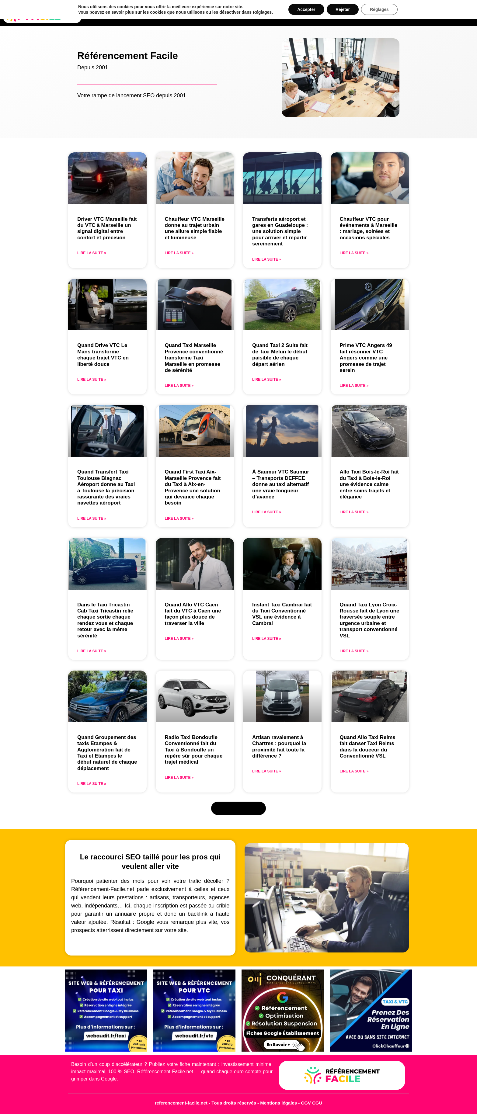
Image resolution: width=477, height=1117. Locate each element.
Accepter (306, 9)
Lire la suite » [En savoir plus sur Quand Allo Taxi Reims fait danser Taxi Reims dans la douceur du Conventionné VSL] (354, 771)
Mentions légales (279, 1102)
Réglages (261, 12)
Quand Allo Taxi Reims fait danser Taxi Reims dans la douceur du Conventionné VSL (367, 746)
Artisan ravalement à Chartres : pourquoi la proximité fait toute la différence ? (279, 746)
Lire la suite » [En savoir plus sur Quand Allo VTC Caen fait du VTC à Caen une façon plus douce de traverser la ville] (179, 639)
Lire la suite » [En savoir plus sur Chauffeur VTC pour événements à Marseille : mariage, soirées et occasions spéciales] (354, 253)
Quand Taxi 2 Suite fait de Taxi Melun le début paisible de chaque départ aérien (280, 354)
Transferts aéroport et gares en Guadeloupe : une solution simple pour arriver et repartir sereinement (280, 231)
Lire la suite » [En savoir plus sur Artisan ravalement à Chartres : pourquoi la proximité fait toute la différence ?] (266, 771)
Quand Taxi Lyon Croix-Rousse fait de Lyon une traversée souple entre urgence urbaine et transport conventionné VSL (369, 620)
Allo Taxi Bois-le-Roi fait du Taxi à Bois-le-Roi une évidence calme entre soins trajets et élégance (369, 484)
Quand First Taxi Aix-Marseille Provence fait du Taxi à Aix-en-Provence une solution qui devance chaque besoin (193, 487)
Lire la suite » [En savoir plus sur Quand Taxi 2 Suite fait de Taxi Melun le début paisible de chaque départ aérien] (266, 379)
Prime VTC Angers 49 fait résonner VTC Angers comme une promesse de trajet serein (366, 357)
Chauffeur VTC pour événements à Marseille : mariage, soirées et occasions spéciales (369, 228)
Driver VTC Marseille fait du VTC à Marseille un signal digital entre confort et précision (107, 228)
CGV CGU (311, 1102)
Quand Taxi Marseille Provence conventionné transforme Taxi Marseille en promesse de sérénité (194, 357)
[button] (238, 808)
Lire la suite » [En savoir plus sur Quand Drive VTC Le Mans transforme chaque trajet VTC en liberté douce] (91, 379)
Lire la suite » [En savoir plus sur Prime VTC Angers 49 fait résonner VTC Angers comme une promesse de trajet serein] (354, 385)
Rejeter (343, 9)
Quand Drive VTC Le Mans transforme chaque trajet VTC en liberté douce (103, 354)
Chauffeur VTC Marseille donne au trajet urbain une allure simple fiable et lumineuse (195, 228)
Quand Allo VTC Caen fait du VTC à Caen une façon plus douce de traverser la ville (193, 614)
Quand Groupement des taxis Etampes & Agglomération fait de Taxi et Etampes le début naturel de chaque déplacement (107, 752)
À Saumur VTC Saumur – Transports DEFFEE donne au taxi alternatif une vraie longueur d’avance (280, 484)
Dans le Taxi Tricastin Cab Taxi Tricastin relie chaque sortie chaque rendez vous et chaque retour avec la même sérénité (105, 620)
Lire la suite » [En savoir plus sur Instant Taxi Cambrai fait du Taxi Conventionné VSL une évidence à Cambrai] (266, 639)
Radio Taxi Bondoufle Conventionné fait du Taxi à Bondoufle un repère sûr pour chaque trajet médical (194, 749)
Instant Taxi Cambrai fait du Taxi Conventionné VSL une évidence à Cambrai (282, 614)
